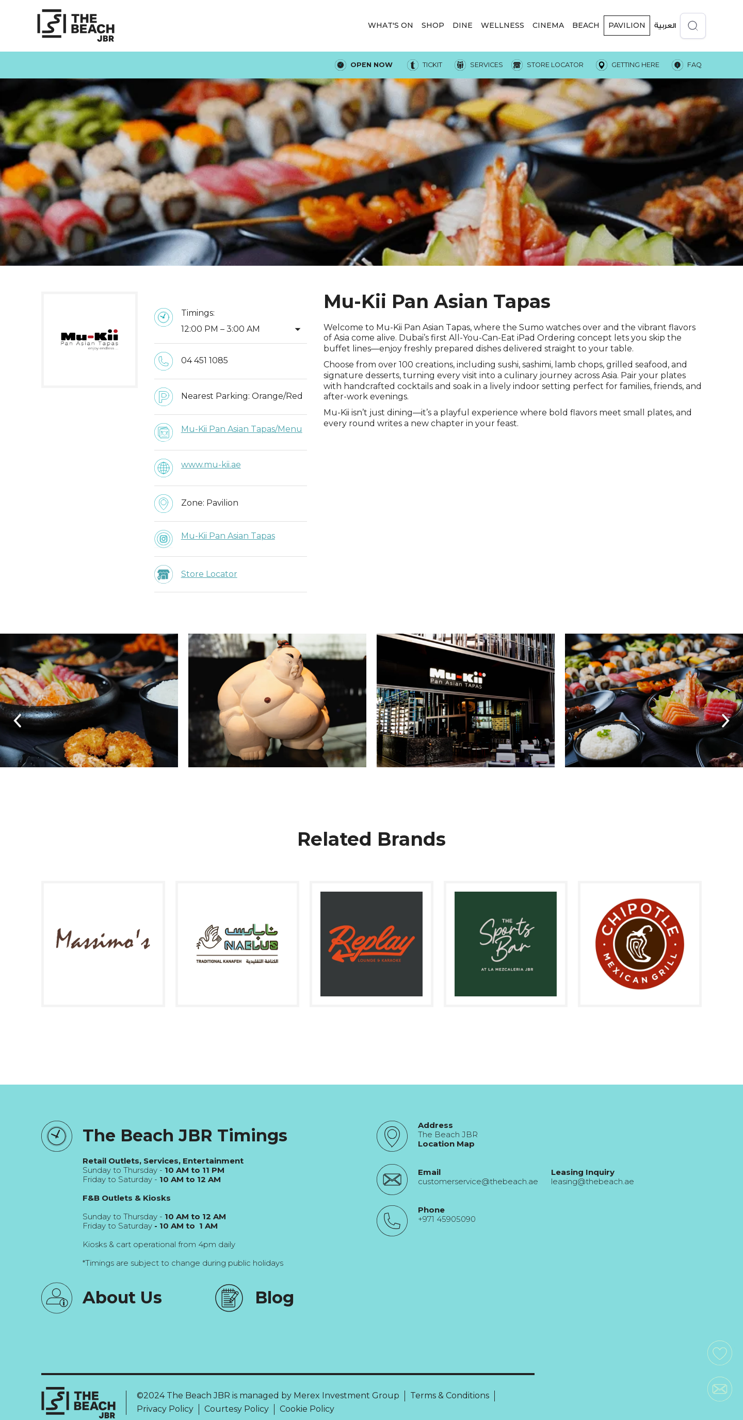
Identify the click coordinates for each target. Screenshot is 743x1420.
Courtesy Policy (236, 1409)
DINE (463, 25)
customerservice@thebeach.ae (478, 1181)
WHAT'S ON (390, 25)
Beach (586, 25)
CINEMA (548, 25)
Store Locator (209, 574)
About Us (122, 1297)
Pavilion (626, 25)
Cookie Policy (307, 1409)
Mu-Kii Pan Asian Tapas (228, 536)
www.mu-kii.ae (211, 465)
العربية (665, 25)
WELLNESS (502, 25)
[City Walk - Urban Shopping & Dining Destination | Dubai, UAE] (76, 25)
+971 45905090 (447, 1219)
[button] (390, 25)
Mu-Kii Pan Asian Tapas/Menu (241, 429)
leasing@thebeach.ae (592, 1181)
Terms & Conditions (449, 1395)
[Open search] (693, 26)
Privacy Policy (165, 1409)
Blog (274, 1297)
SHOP (433, 25)
